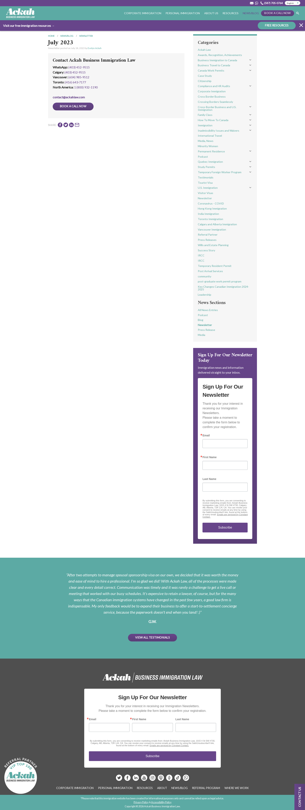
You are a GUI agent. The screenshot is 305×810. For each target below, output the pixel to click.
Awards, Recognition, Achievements (220, 55)
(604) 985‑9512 (78, 77)
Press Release (206, 329)
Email (206, 435)
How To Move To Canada (213, 120)
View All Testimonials (152, 637)
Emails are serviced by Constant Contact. (169, 745)
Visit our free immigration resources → (29, 25)
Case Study (205, 75)
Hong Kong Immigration (212, 208)
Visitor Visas (205, 193)
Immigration (205, 125)
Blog (200, 320)
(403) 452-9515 (79, 67)
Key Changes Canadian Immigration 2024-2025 (223, 288)
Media (201, 334)
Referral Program (206, 788)
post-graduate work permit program (219, 281)
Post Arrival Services (210, 271)
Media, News (205, 140)
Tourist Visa (205, 182)
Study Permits (206, 167)
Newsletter (86, 36)
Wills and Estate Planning (213, 245)
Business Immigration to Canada (217, 60)
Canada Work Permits (211, 70)
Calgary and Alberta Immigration (217, 224)
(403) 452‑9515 (75, 72)
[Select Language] (292, 3)
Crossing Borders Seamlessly (215, 101)
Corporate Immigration (142, 13)
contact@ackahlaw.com (69, 97)
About (162, 788)
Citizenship (204, 81)
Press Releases (207, 239)
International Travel (210, 135)
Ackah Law (204, 49)
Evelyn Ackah (95, 48)
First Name (209, 457)
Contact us (299, 797)
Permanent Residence (211, 151)
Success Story (206, 250)
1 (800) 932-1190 (86, 87)
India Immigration (208, 213)
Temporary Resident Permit (214, 265)
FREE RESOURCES (276, 25)
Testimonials (205, 177)
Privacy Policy (141, 802)
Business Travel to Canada (214, 65)
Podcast (203, 156)
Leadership (204, 294)
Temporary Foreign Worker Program (219, 172)
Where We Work (236, 788)
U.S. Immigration (208, 187)
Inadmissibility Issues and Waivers (218, 130)
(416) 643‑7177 (75, 82)
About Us (211, 13)
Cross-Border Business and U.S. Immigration (217, 108)
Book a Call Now (277, 13)
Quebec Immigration (210, 161)
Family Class (205, 114)
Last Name (209, 479)
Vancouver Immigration (212, 229)
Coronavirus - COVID (211, 203)
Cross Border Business (212, 96)
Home (51, 36)
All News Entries (208, 310)
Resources (230, 13)
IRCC (201, 255)
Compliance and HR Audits (214, 86)
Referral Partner (207, 234)
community (204, 276)
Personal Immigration (183, 13)
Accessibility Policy (161, 802)
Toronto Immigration (210, 219)
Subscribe (225, 527)
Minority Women (208, 146)
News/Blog (251, 13)
